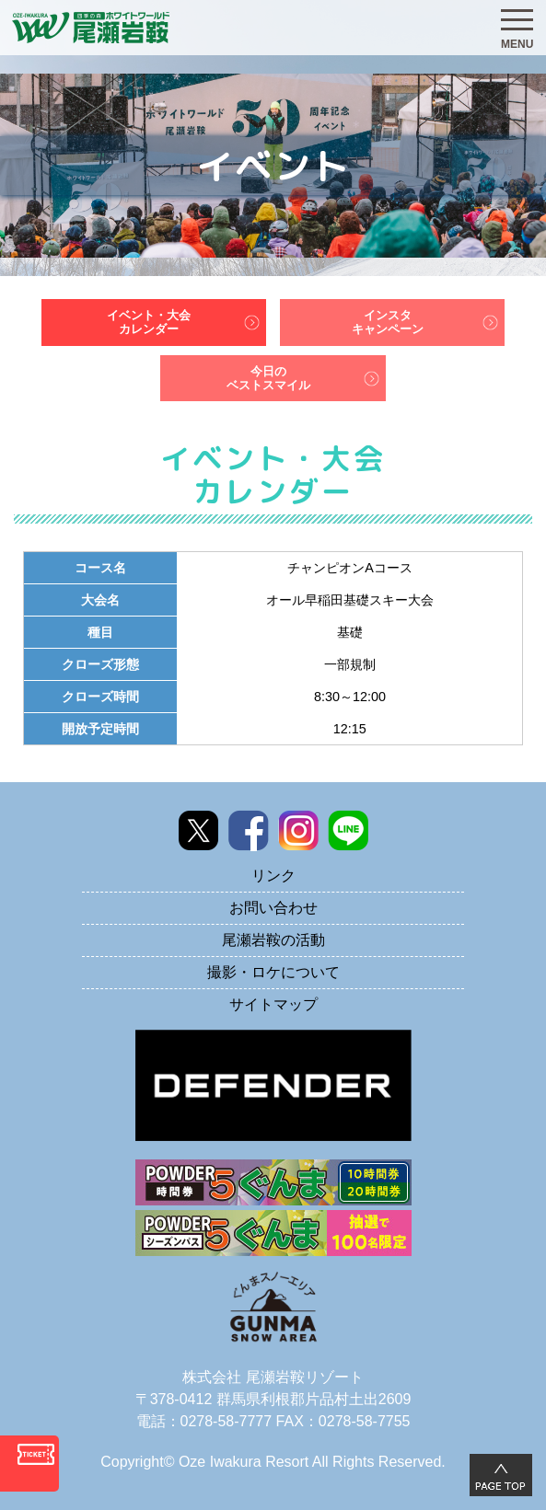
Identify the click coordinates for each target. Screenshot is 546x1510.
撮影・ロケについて (273, 972)
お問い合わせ (273, 908)
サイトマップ (273, 1004)
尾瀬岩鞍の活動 (273, 940)
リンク (273, 875)
